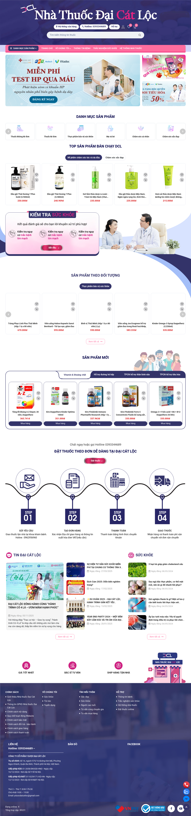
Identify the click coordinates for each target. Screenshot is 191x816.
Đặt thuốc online (126, 709)
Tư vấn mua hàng (89, 713)
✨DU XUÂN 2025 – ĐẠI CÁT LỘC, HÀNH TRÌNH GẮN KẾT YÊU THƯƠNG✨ (104, 605)
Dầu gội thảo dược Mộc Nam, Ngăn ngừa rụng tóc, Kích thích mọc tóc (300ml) (132, 200)
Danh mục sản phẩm (23, 48)
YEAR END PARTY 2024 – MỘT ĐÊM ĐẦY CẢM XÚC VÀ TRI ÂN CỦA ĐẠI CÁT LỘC (104, 622)
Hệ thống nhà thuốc (131, 48)
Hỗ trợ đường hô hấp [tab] (104, 377)
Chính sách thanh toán (18, 732)
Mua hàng (25, 426)
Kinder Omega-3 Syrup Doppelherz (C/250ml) (168, 327)
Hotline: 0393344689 (94, 26)
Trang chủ (47, 48)
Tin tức (47, 701)
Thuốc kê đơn (50, 139)
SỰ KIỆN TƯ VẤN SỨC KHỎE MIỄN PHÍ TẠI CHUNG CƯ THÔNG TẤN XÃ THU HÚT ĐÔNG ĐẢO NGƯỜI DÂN (104, 570)
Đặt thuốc (95, 463)
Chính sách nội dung (17, 711)
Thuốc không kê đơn (20, 139)
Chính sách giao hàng (17, 728)
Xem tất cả (95, 344)
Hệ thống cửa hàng (66, 26)
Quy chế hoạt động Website (20, 716)
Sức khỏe (48, 696)
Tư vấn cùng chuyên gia (92, 709)
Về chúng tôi (63, 48)
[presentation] (8, 134)
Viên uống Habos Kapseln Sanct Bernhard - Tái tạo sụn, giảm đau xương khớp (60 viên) (59, 329)
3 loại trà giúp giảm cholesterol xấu (166, 567)
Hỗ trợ (114, 26)
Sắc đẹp (85, 696)
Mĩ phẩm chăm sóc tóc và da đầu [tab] (84, 160)
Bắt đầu (52, 250)
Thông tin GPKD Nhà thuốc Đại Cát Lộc (22, 706)
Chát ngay (77, 447)
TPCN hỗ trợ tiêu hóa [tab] (170, 377)
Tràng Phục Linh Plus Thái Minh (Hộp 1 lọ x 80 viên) (23, 327)
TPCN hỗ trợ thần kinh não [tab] (137, 377)
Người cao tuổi (88, 705)
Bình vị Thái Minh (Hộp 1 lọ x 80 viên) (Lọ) (95, 327)
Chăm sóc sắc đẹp (171, 139)
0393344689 (113, 447)
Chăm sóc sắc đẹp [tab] (115, 160)
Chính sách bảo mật (17, 720)
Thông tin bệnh (82, 48)
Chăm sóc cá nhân (140, 139)
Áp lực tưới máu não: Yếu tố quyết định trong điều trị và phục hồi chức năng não (166, 622)
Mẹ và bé (110, 139)
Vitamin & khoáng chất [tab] (75, 377)
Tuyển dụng (49, 705)
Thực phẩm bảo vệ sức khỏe (80, 139)
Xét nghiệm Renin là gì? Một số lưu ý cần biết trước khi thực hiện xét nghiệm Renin (166, 605)
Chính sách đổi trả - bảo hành (21, 724)
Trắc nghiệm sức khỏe (105, 48)
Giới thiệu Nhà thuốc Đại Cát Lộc (21, 698)
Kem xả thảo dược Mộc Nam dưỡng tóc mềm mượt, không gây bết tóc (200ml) (168, 200)
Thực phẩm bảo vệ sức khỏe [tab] (95, 289)
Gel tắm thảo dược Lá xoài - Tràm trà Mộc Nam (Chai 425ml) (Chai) (95, 200)
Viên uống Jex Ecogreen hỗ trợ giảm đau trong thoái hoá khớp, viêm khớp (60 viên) (132, 329)
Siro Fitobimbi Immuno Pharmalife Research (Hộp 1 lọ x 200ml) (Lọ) (95, 417)
